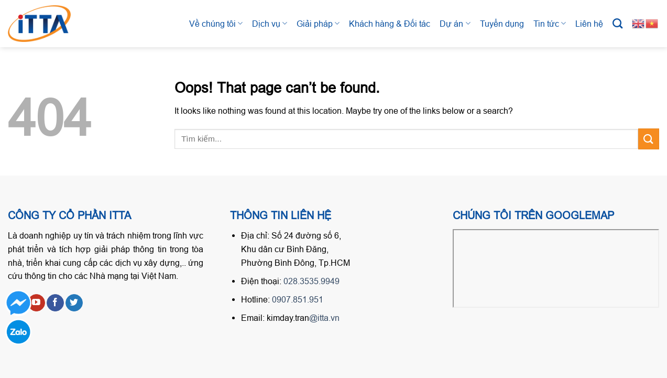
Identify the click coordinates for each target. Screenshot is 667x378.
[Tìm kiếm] (617, 23)
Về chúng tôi (216, 23)
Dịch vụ (269, 23)
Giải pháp (318, 23)
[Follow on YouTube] (36, 303)
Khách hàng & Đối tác (389, 23)
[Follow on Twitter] (74, 303)
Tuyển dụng (502, 23)
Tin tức (549, 23)
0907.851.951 (297, 299)
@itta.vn (324, 317)
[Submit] (648, 138)
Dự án (455, 23)
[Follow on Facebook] (55, 303)
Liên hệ (589, 23)
